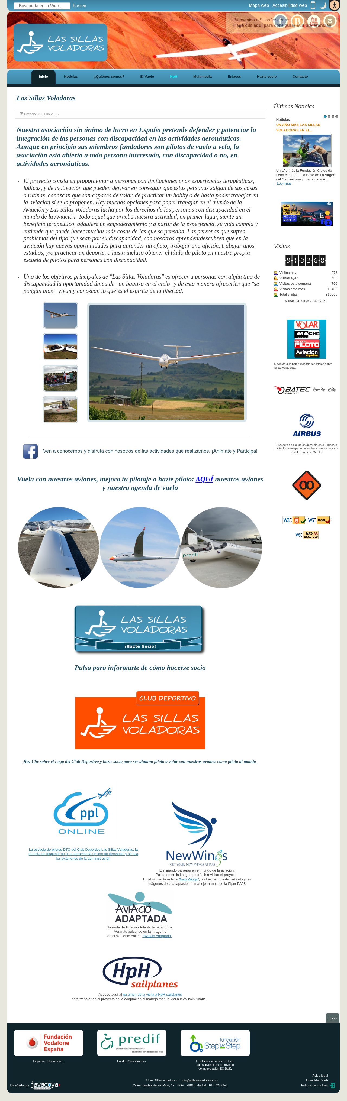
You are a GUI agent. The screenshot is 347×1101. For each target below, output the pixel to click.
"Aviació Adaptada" (157, 936)
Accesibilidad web (289, 5)
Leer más (284, 184)
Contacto (300, 77)
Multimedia (202, 77)
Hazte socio (267, 77)
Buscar (79, 5)
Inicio (43, 77)
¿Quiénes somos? (109, 77)
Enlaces (234, 77)
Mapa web (259, 5)
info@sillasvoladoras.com (200, 1080)
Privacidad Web (317, 1080)
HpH (173, 77)
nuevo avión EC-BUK (217, 1068)
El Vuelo (147, 77)
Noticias (71, 77)
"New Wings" (189, 879)
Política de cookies (314, 1085)
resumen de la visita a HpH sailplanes (152, 994)
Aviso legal (320, 1075)
